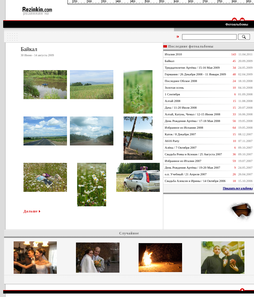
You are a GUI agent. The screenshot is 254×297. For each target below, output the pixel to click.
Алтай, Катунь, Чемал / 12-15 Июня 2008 (192, 114)
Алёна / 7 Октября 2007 (181, 147)
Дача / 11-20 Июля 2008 (181, 107)
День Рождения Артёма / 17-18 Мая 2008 (192, 121)
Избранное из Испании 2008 (184, 127)
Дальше (31, 211)
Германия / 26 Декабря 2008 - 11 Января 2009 (195, 74)
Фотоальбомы (236, 24)
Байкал (169, 61)
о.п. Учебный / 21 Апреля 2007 (185, 174)
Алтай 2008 (172, 101)
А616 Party (172, 141)
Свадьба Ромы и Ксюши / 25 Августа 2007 (193, 154)
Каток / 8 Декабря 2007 (180, 134)
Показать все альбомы (238, 188)
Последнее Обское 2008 (181, 81)
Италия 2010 (173, 54)
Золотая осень (174, 87)
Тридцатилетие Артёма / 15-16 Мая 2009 (192, 67)
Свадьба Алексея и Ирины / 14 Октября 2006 (195, 181)
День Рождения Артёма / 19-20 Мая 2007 (192, 167)
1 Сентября (172, 94)
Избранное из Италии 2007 (183, 161)
